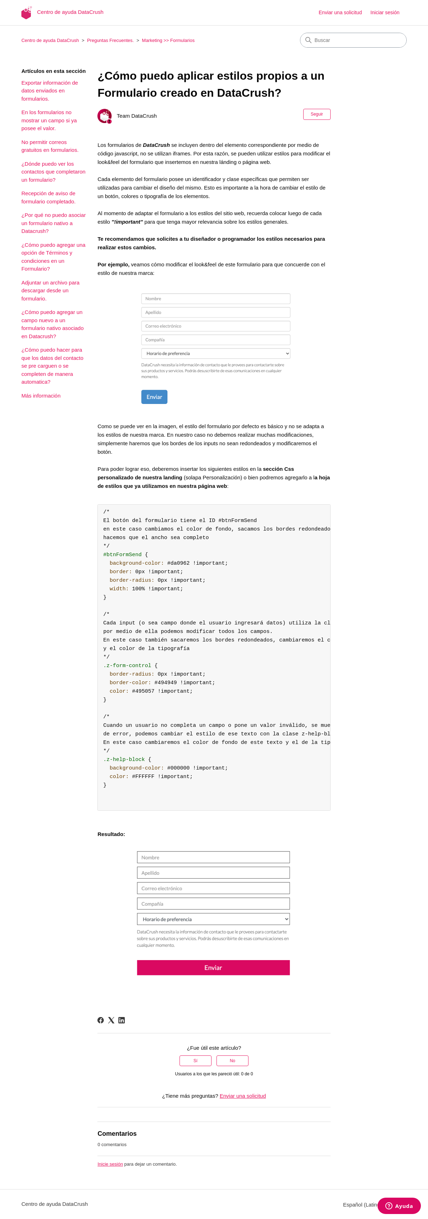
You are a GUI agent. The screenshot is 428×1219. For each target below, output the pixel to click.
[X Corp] (111, 1020)
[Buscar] (353, 40)
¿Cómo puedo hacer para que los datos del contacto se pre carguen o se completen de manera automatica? (52, 366)
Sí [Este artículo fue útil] (195, 1060)
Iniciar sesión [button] (385, 12)
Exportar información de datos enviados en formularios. (49, 91)
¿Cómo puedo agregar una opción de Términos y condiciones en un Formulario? (53, 257)
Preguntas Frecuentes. (110, 40)
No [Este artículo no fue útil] (232, 1060)
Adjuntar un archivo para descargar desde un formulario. (50, 291)
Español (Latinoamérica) (375, 1205)
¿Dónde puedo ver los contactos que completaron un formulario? (53, 172)
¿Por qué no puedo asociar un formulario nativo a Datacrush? (53, 223)
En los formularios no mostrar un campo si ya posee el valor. (49, 120)
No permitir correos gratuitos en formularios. (50, 146)
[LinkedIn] (121, 1020)
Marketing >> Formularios (168, 40)
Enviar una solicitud (340, 12)
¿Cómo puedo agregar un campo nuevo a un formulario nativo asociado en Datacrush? (52, 324)
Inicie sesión (110, 1164)
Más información (40, 396)
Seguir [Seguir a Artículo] (317, 114)
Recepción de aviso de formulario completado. (48, 197)
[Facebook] (100, 1020)
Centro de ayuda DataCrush (50, 40)
